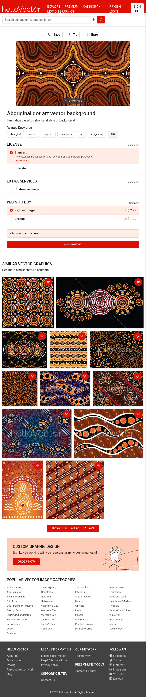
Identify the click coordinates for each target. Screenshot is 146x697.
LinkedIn (117, 678)
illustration (66, 134)
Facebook (118, 656)
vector (32, 134)
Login (113, 11)
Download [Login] (73, 244)
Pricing (115, 6)
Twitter (116, 660)
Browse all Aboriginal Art (73, 528)
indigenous (97, 134)
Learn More (133, 145)
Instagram (118, 669)
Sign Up (137, 9)
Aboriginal (15, 134)
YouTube (117, 674)
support (48, 134)
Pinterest (117, 665)
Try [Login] (72, 34)
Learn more (21, 160)
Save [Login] (54, 34)
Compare (134, 203)
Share (91, 34)
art (81, 134)
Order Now (26, 561)
